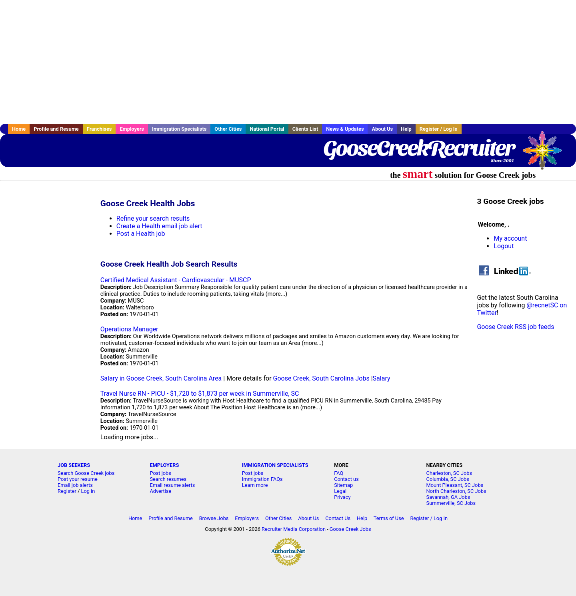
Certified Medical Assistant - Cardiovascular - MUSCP (175, 280)
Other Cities (228, 129)
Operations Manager (129, 329)
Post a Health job (140, 233)
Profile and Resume (56, 129)
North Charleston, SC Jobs (456, 491)
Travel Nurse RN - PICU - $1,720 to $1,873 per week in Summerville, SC (199, 393)
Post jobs (160, 473)
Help (406, 129)
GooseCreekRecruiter (418, 148)
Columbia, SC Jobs (447, 479)
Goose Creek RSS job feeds (515, 327)
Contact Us (337, 518)
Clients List (305, 129)
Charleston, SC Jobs (449, 473)
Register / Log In (439, 129)
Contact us (346, 479)
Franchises (99, 129)
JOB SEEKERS (74, 465)
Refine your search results (153, 218)
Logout (504, 246)
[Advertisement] (288, 62)
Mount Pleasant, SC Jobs (455, 485)
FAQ (338, 473)
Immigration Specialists (179, 129)
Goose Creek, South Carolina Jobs (321, 378)
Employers (132, 129)
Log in (88, 491)
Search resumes (168, 479)
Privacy (342, 497)
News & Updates (345, 129)
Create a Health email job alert (159, 226)
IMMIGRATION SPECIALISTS (275, 465)
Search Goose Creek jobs (86, 473)
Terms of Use (389, 518)
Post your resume (78, 479)
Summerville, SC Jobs (451, 503)
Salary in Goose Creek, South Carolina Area (161, 378)
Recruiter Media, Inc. (546, 154)
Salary (381, 378)
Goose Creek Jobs (350, 529)
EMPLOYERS (164, 465)
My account (510, 238)
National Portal (267, 129)
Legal (340, 491)
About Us (382, 129)
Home (19, 129)
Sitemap (343, 485)
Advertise (160, 491)
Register (67, 491)
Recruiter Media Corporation (294, 529)
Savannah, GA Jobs (448, 497)
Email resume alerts (172, 485)
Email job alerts (75, 485)
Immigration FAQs (262, 479)
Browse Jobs (214, 518)
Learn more (255, 485)
